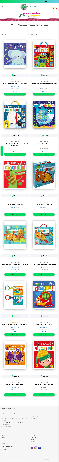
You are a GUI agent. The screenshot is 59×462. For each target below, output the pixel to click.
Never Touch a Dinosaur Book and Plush (15, 264)
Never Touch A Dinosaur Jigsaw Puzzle (44, 264)
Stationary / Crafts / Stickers (36, 414)
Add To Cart (15, 94)
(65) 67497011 (6, 422)
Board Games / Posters (35, 416)
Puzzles (32, 413)
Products (32, 439)
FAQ (2, 439)
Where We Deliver (4, 453)
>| (56, 403)
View (2, 34)
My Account (32, 435)
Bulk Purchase (33, 418)
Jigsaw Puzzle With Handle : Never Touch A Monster (44, 84)
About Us (3, 435)
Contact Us (3, 437)
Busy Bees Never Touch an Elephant (15, 83)
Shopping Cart (33, 437)
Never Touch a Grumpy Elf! (44, 384)
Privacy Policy (4, 441)
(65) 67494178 (6, 424)
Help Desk (32, 441)
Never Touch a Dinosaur (44, 204)
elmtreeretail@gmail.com (6, 426)
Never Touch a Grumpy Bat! (15, 384)
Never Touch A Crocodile (15, 204)
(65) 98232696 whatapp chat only (16, 422)
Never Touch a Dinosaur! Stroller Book (15, 324)
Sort (32, 34)
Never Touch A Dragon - (44, 324)
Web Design (46, 459)
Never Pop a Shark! (44, 144)
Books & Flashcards (34, 411)
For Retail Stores (4, 430)
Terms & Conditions (5, 443)
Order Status (3, 449)
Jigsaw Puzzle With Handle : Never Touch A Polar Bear (15, 144)
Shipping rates (4, 451)
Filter (2, 231)
